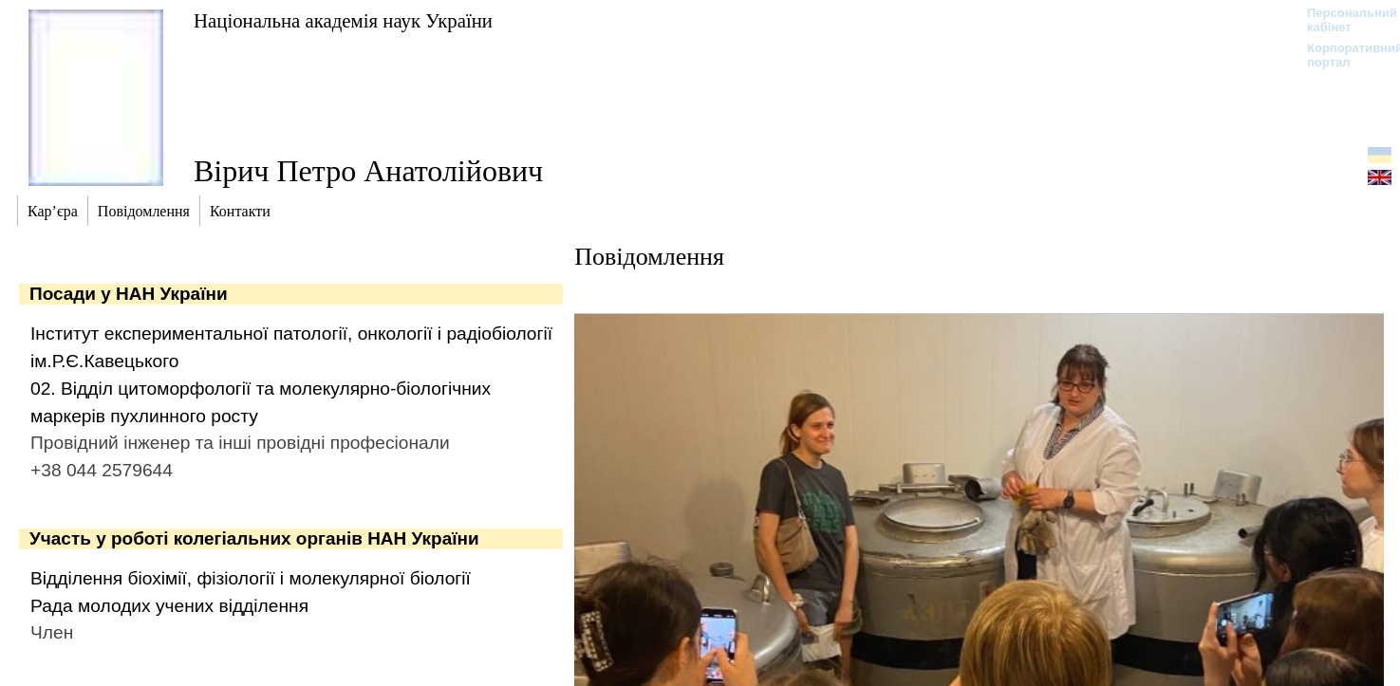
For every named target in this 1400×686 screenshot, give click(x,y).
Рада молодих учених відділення (169, 606)
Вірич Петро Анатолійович (368, 171)
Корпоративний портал (1342, 55)
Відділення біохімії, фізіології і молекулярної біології (250, 578)
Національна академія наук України (343, 20)
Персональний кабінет (1342, 20)
